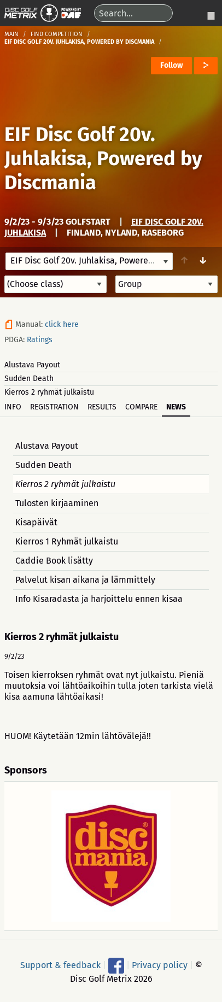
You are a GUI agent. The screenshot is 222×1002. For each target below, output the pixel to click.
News (176, 407)
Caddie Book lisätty (54, 560)
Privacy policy (160, 964)
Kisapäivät (36, 522)
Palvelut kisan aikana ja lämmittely (85, 580)
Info (12, 407)
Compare (141, 407)
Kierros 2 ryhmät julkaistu (49, 392)
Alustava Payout (32, 365)
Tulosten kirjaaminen (56, 503)
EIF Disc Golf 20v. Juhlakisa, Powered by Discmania (103, 158)
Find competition (57, 34)
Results (101, 407)
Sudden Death (29, 378)
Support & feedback (60, 964)
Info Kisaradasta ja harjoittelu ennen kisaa (99, 599)
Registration (54, 407)
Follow (171, 65)
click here (62, 324)
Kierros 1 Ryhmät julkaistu (66, 541)
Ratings (39, 339)
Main (11, 34)
